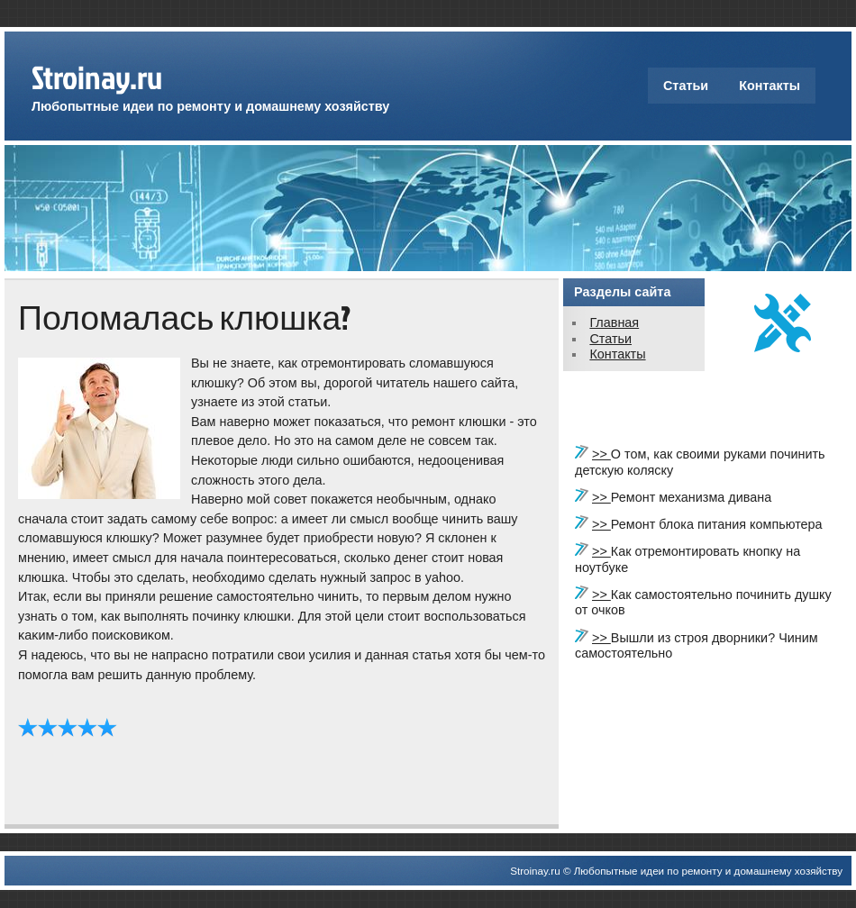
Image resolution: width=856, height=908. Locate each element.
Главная (614, 322)
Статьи (685, 85)
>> (601, 454)
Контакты (769, 85)
